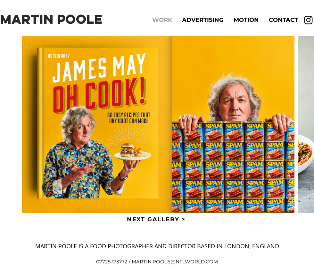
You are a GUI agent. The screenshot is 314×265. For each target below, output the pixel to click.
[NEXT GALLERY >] (157, 219)
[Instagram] (308, 20)
